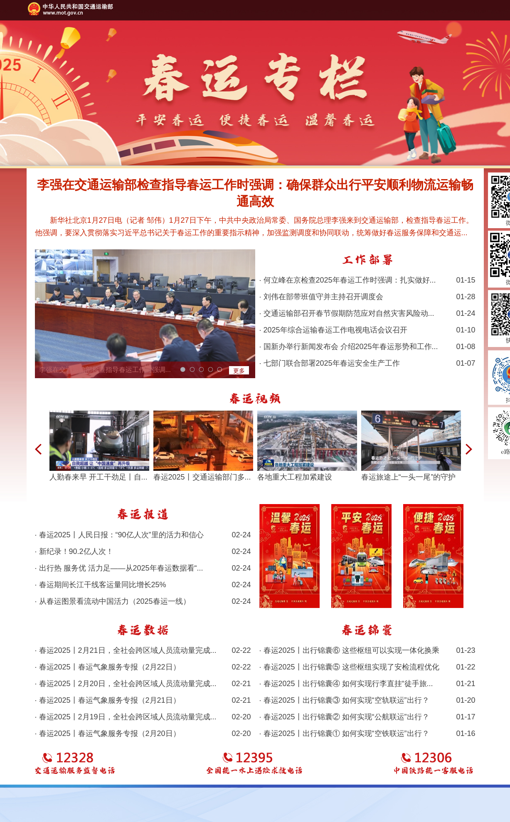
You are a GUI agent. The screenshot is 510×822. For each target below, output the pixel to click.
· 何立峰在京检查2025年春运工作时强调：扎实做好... (367, 280)
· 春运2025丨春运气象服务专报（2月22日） (143, 667)
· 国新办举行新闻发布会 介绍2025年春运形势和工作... (367, 346)
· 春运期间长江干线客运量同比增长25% (143, 584)
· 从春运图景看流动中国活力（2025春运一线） (143, 601)
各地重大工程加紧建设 (294, 477)
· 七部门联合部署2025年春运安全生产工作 (367, 363)
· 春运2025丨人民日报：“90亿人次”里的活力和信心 (143, 535)
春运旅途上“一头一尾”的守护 (408, 477)
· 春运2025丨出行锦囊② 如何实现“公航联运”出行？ (367, 717)
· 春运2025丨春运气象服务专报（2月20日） (143, 733)
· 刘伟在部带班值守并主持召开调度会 (367, 296)
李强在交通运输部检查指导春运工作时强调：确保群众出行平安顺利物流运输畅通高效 (255, 193)
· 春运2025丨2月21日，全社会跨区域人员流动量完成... (143, 650)
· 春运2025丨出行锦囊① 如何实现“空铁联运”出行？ (367, 733)
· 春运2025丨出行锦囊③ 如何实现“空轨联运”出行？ (367, 700)
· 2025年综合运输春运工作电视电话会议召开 (367, 330)
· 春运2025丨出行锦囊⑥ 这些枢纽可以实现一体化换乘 (367, 650)
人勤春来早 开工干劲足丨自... (98, 477)
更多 (239, 370)
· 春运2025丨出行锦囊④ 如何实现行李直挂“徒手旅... (367, 683)
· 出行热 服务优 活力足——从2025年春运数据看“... (143, 568)
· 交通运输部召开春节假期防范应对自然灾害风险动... (367, 313)
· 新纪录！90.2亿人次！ (143, 551)
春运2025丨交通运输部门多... (202, 477)
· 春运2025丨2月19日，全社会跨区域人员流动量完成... (143, 717)
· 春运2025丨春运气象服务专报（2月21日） (143, 700)
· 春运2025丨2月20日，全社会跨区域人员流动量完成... (143, 683)
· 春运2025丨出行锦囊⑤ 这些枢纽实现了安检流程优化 (367, 667)
